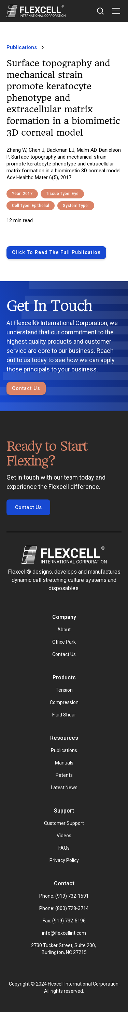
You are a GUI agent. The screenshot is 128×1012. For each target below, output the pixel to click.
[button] (115, 11)
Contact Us (26, 388)
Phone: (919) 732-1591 (64, 896)
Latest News (64, 787)
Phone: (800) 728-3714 (64, 908)
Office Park (64, 642)
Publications (64, 750)
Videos (64, 835)
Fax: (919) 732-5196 (64, 920)
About (64, 629)
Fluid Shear (64, 714)
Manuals (64, 763)
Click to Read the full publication (56, 252)
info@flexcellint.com (64, 933)
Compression (64, 702)
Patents (64, 775)
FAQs (64, 848)
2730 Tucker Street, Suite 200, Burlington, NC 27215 (64, 949)
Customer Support (64, 823)
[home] (36, 11)
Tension (64, 690)
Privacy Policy (64, 860)
